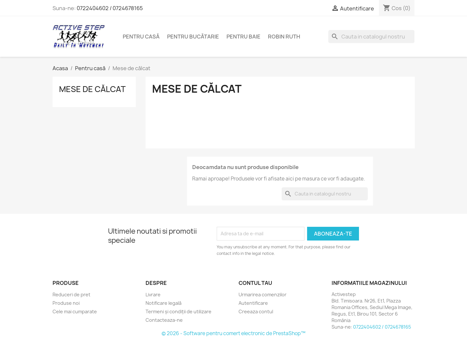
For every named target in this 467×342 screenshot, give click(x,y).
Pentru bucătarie (193, 36)
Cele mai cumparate (75, 311)
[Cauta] (371, 36)
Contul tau (255, 283)
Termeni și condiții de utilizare (178, 311)
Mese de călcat (92, 89)
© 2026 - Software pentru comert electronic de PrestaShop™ (233, 333)
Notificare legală (163, 303)
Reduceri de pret (71, 294)
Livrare (153, 294)
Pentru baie (243, 36)
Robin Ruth (284, 36)
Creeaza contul (256, 311)
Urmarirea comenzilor (263, 294)
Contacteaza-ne (164, 320)
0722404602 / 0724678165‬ (110, 8)
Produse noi (66, 303)
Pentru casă (141, 36)
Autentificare (253, 303)
